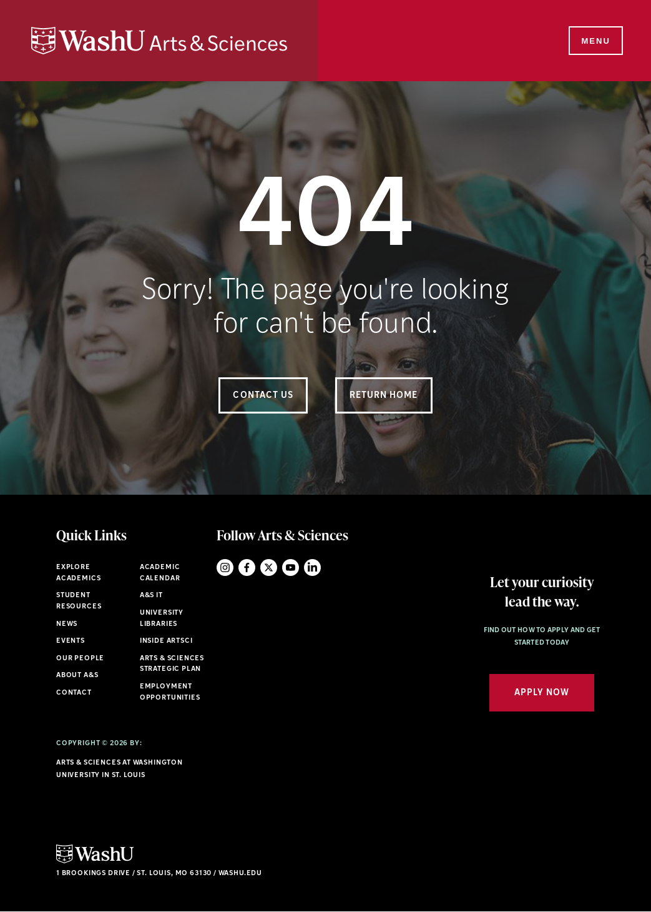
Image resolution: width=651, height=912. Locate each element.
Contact (74, 693)
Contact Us (263, 395)
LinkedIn (312, 567)
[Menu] (595, 41)
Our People (80, 658)
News (66, 624)
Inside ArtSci (166, 641)
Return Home (384, 395)
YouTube (290, 567)
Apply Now (541, 693)
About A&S (77, 675)
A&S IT (151, 595)
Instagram (225, 567)
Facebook (247, 567)
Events (70, 641)
